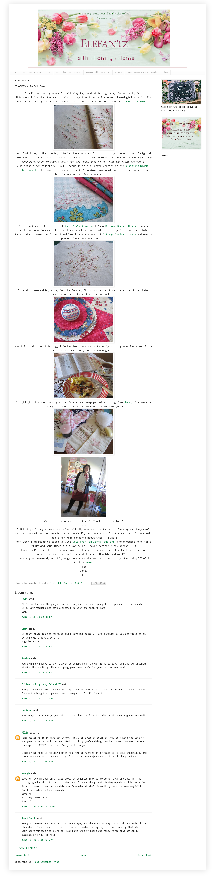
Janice (26, 658)
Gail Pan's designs (78, 225)
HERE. (89, 562)
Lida (24, 599)
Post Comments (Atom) (47, 861)
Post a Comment (28, 847)
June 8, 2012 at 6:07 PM (37, 646)
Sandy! (129, 402)
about (165, 72)
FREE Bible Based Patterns (68, 72)
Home (15, 72)
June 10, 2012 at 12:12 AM (38, 806)
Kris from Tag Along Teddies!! (94, 541)
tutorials (118, 72)
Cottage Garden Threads (121, 225)
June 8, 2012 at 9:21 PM (37, 672)
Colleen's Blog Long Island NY (41, 684)
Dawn (24, 628)
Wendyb (26, 773)
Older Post (145, 855)
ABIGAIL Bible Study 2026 (98, 72)
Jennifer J (28, 818)
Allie (25, 732)
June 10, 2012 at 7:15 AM (37, 840)
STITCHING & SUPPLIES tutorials (143, 72)
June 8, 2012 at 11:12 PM (37, 698)
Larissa (26, 710)
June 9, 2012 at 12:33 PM (37, 761)
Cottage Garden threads (119, 234)
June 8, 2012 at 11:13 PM (37, 720)
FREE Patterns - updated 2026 (37, 72)
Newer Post (22, 855)
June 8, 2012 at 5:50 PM (37, 616)
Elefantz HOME (136, 101)
